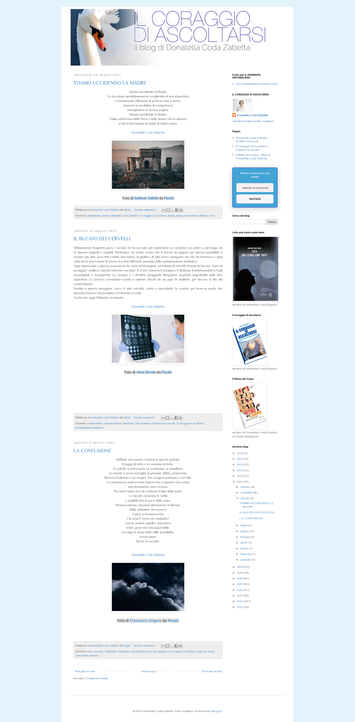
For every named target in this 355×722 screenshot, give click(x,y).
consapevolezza (113, 423)
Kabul (171, 215)
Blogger (216, 711)
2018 (240, 578)
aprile (244, 542)
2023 (240, 470)
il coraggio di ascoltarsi (153, 215)
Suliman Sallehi (146, 198)
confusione (110, 651)
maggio (245, 536)
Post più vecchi (211, 671)
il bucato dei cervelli (163, 423)
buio (89, 651)
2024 (240, 464)
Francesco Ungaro (146, 620)
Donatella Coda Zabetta (148, 132)
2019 (240, 572)
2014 (240, 601)
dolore (106, 215)
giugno (245, 531)
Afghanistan (94, 215)
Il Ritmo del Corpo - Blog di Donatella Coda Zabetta (253, 156)
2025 (240, 458)
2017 (240, 584)
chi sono (98, 651)
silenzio (94, 655)
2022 (240, 476)
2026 (240, 453)
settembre (247, 492)
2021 (240, 481)
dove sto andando (157, 651)
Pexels (169, 198)
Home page (148, 671)
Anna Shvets (146, 372)
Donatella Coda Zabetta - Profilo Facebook (252, 139)
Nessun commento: (145, 209)
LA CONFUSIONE (92, 450)
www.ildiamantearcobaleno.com (256, 83)
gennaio (246, 559)
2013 (240, 607)
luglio (244, 525)
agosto (245, 498)
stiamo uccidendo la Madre (192, 215)
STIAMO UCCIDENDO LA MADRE (110, 83)
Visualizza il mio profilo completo (253, 121)
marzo (244, 548)
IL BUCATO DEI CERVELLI (102, 238)
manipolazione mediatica (89, 427)
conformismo (94, 423)
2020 (240, 567)
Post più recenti (85, 671)
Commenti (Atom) (97, 678)
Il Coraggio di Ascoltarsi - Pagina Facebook (252, 147)
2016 (240, 590)
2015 (240, 595)
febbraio (246, 554)
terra (212, 215)
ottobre (245, 486)
